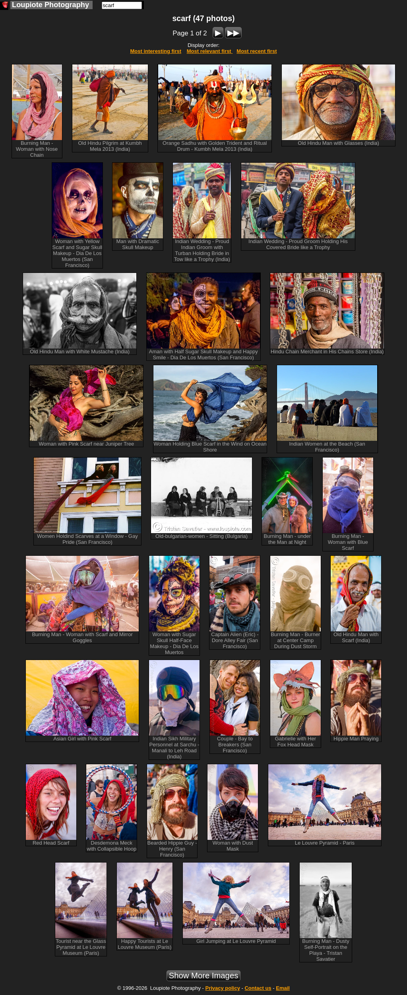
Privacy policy (222, 988)
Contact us (257, 988)
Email (283, 988)
